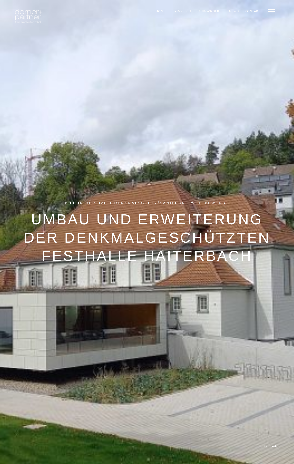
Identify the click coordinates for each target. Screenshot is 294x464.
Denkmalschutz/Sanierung (151, 202)
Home (161, 11)
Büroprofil (209, 11)
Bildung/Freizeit (88, 202)
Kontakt (252, 11)
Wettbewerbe (210, 202)
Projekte (183, 11)
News (234, 11)
